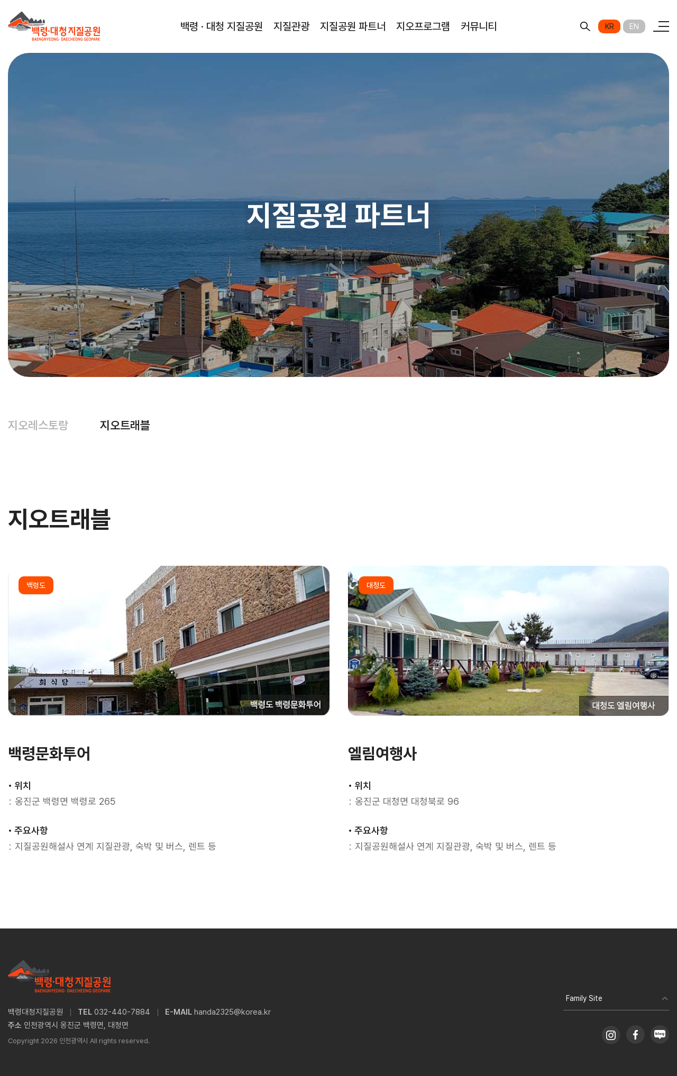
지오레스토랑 (38, 425)
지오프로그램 (423, 26)
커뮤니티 (479, 26)
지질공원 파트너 (353, 26)
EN (634, 26)
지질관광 (291, 26)
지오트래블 (125, 425)
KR (609, 26)
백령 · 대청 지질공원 (221, 26)
